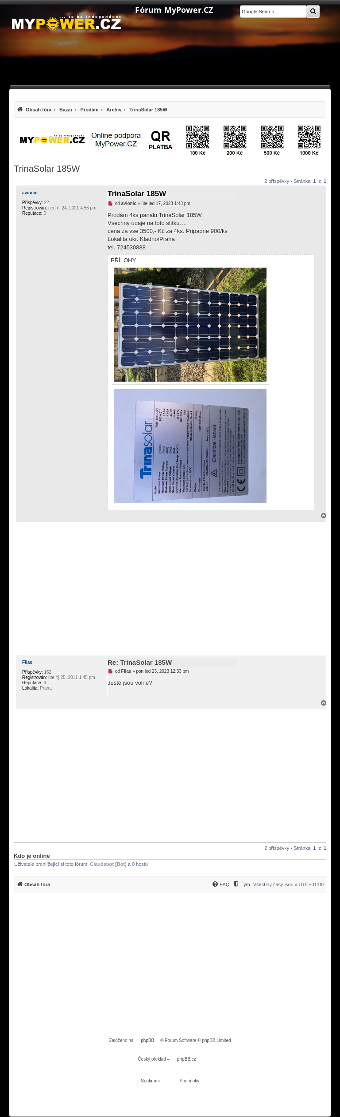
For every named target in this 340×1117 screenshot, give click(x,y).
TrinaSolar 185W (47, 169)
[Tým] (241, 884)
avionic (29, 192)
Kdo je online (32, 856)
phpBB (147, 1040)
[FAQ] (220, 884)
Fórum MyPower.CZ (174, 10)
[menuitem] (91, 109)
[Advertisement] (170, 588)
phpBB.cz (186, 1059)
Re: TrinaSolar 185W (140, 662)
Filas (27, 662)
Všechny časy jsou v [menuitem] (288, 884)
